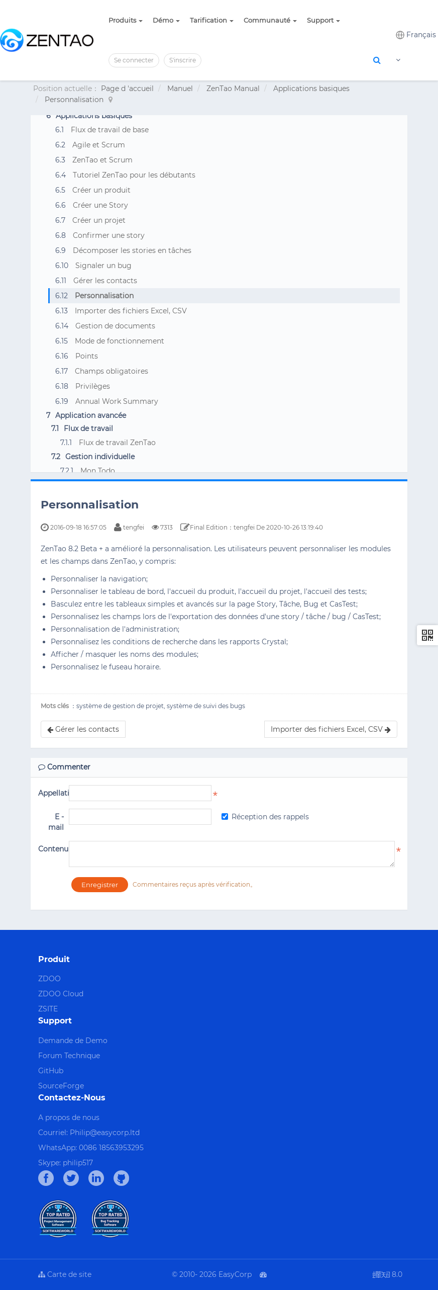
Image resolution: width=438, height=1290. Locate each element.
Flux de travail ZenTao (117, 442)
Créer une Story (100, 205)
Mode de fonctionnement (119, 341)
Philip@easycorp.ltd (105, 1132)
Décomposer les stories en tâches (132, 250)
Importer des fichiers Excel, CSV (131, 310)
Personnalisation (74, 99)
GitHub (50, 1070)
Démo (166, 20)
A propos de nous (68, 1117)
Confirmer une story (109, 235)
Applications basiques (311, 88)
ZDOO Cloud (60, 993)
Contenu (51, 848)
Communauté (270, 20)
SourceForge (61, 1085)
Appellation (51, 793)
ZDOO (49, 978)
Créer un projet (99, 220)
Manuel (180, 88)
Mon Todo (97, 470)
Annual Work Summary (116, 401)
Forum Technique (69, 1055)
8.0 (387, 1275)
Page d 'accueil (127, 88)
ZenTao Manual (233, 88)
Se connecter (134, 60)
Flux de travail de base (110, 129)
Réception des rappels (265, 816)
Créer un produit (101, 190)
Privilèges (92, 386)
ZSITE (48, 1008)
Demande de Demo (72, 1040)
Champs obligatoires (111, 371)
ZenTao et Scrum (102, 159)
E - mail (56, 822)
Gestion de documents (115, 325)
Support (323, 20)
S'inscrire (182, 60)
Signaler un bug (103, 265)
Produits (125, 20)
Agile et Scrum (98, 144)
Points (86, 356)
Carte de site (64, 1274)
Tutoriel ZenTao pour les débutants (134, 175)
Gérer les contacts (105, 280)
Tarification (212, 20)
